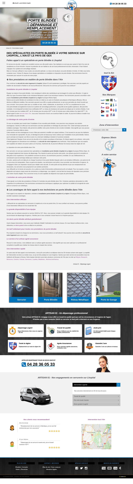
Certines (16, 259)
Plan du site (46, 467)
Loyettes (35, 259)
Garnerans (28, 259)
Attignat (78, 257)
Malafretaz (41, 259)
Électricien (24, 469)
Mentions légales (51, 469)
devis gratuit (19, 225)
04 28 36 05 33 (117, 3)
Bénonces (10, 259)
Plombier (18, 467)
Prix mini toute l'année (81, 400)
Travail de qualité (79, 396)
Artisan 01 (8, 48)
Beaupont (84, 257)
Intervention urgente (80, 385)
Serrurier (25, 467)
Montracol (49, 259)
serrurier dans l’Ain (25, 113)
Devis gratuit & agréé (81, 404)
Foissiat (21, 259)
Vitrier (18, 469)
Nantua (56, 259)
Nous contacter (56, 467)
